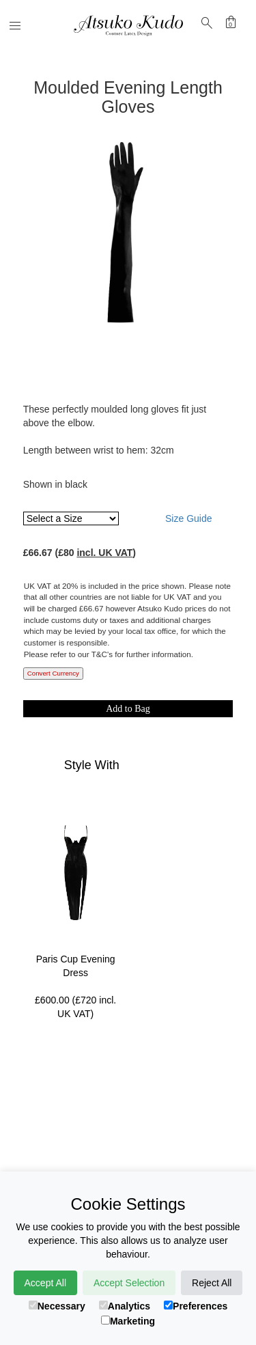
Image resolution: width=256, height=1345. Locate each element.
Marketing (128, 1321)
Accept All (45, 1282)
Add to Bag (128, 709)
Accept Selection (129, 1282)
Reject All (211, 1282)
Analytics (124, 1306)
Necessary (57, 1306)
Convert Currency (53, 673)
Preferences (195, 1306)
